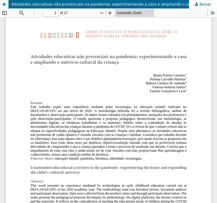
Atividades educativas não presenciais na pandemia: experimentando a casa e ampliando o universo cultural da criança (114, 4)
